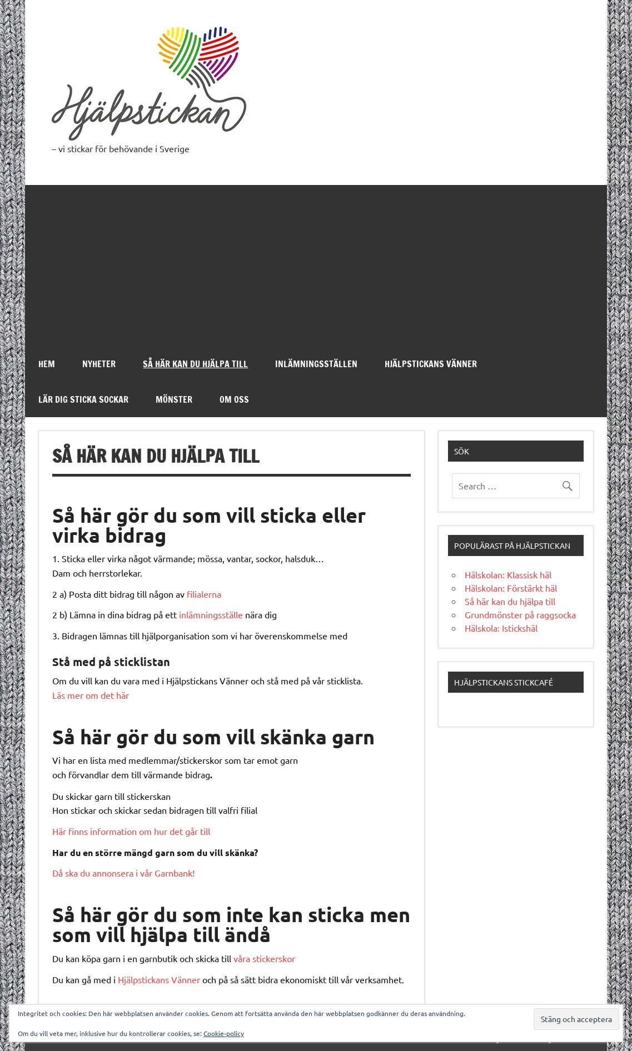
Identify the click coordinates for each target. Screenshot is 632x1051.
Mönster (174, 399)
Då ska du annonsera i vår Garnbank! (123, 872)
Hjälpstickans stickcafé (503, 682)
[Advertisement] (316, 263)
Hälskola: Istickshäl (501, 627)
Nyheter (99, 364)
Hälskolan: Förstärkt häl (511, 587)
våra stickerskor (264, 958)
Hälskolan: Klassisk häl (508, 574)
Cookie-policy (223, 1033)
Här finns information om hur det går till (131, 831)
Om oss (234, 399)
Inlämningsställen (316, 364)
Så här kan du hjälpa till (195, 364)
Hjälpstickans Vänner (431, 364)
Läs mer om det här (90, 694)
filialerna (204, 593)
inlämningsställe (211, 614)
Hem (46, 364)
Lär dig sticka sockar (83, 399)
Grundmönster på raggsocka (520, 614)
